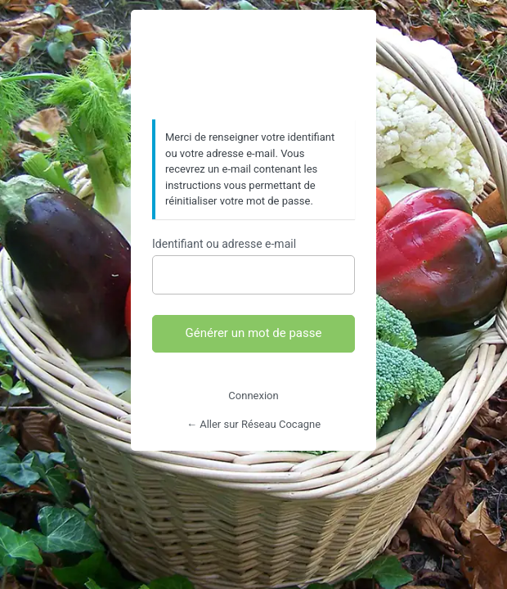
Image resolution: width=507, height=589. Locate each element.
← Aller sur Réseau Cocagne (253, 424)
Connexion (253, 395)
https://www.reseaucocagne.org (253, 65)
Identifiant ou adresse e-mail (224, 243)
